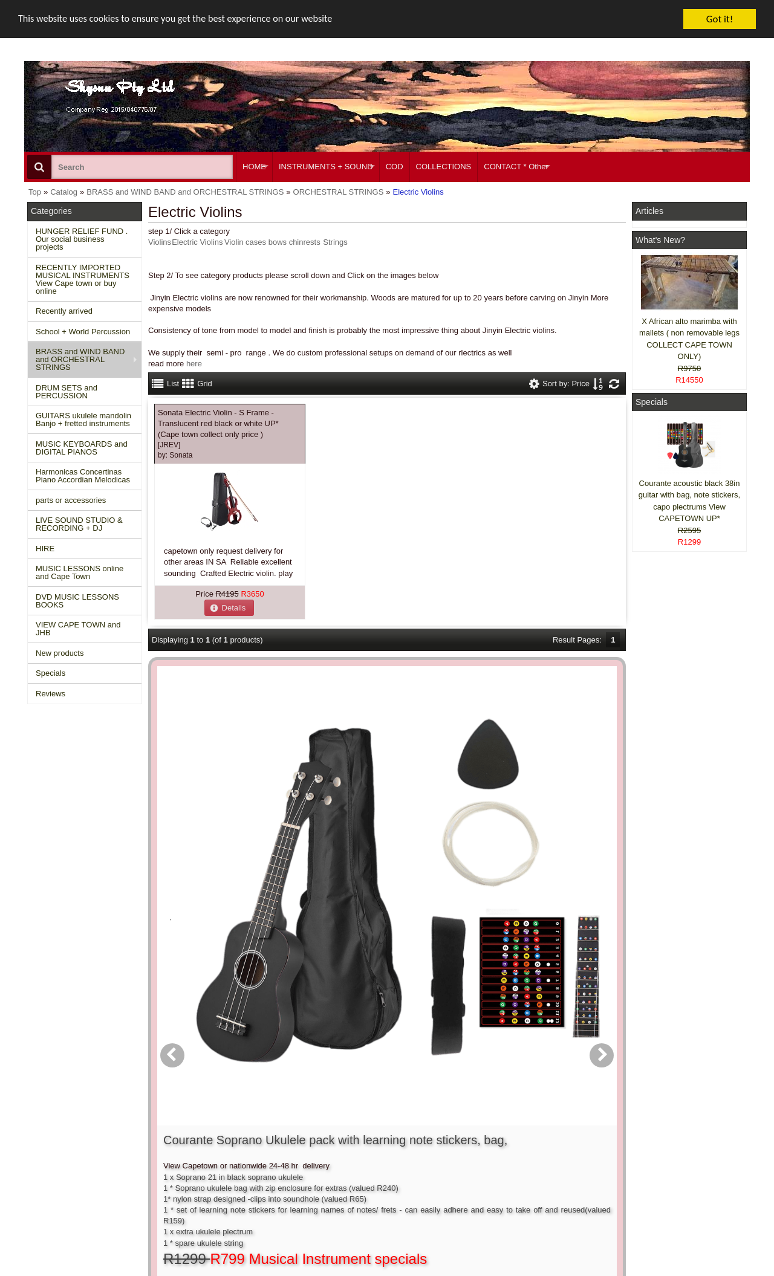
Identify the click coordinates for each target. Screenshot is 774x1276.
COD (394, 166)
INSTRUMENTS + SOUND (326, 166)
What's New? (660, 240)
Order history (359, 1154)
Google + (655, 1176)
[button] (229, 608)
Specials (50, 673)
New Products (57, 1143)
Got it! (719, 19)
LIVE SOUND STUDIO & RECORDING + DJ (79, 524)
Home (43, 1132)
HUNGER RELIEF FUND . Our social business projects (82, 239)
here (194, 363)
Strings (335, 242)
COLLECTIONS (444, 166)
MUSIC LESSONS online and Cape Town (79, 572)
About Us (503, 1132)
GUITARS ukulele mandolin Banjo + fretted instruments (83, 419)
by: (175, 455)
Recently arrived (64, 311)
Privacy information (218, 1165)
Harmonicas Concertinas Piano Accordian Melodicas (83, 475)
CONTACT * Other (516, 166)
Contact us (204, 1132)
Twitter (666, 1159)
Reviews (50, 693)
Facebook (672, 1137)
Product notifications (371, 1165)
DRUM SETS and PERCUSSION (66, 391)
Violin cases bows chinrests (272, 242)
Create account (362, 1132)
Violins (159, 242)
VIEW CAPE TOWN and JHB (78, 628)
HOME (254, 166)
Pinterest (654, 1187)
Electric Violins (197, 242)
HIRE (45, 548)
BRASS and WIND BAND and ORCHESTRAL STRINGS (80, 359)
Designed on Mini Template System (699, 1272)
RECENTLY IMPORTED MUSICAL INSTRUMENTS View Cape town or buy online (82, 279)
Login (346, 1143)
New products (59, 653)
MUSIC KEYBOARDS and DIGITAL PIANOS (82, 447)
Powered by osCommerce (612, 1272)
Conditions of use (215, 1143)
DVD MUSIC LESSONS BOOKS (77, 600)
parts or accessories (71, 500)
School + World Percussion (83, 331)
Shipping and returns (221, 1154)
